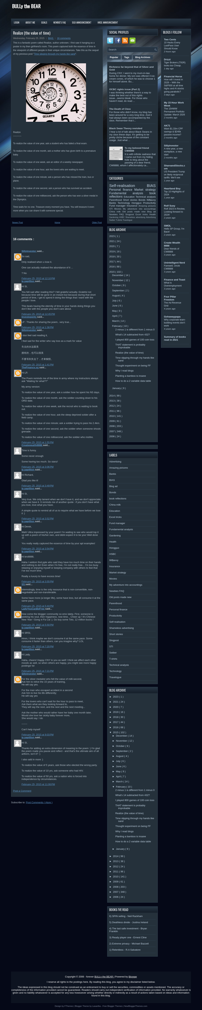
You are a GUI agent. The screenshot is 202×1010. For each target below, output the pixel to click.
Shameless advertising (135, 217)
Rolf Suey (169, 205)
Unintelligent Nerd (174, 262)
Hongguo (137, 203)
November (118, 280)
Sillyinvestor (29, 251)
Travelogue (127, 220)
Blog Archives (142, 57)
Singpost (130, 214)
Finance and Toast (174, 279)
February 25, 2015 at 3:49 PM (38, 485)
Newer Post (17, 222)
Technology (125, 203)
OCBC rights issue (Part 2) (124, 89)
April (115, 316)
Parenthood (116, 200)
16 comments (63, 38)
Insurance (132, 205)
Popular (114, 57)
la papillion (28, 281)
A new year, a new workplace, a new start (173, 151)
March (116, 321)
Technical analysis (146, 196)
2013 (112, 400)
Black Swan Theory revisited (125, 128)
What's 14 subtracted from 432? (132, 334)
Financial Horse (173, 76)
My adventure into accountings (139, 208)
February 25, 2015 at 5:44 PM (38, 606)
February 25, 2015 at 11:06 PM (38, 784)
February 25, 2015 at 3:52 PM (38, 518)
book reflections (117, 498)
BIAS (51, 38)
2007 (112, 431)
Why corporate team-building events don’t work (175, 322)
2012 (112, 405)
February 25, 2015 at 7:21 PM (38, 671)
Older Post (97, 222)
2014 (112, 395)
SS (23, 584)
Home (57, 222)
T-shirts (119, 220)
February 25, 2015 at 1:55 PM (38, 442)
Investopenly (29, 316)
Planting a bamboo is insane (130, 375)
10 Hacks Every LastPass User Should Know (172, 45)
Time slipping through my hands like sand (54, 54)
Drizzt (167, 59)
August (116, 295)
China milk (115, 211)
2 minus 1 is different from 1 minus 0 (134, 329)
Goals (44, 22)
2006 (112, 436)
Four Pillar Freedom (170, 298)
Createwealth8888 (32, 445)
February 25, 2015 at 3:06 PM (38, 466)
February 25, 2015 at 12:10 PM (38, 278)
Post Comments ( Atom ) (39, 802)
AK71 (167, 125)
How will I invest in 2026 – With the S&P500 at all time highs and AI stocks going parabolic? (174, 85)
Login (16, 22)
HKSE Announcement (108, 22)
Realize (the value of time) (31, 33)
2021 (112, 241)
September (118, 290)
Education (130, 196)
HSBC (122, 217)
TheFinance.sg (30, 367)
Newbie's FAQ (59, 22)
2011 (112, 411)
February (117, 326)
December (118, 275)
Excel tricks (143, 214)
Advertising (151, 217)
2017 (112, 261)
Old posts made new (134, 211)
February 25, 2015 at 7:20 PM (38, 646)
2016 (112, 266)
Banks (113, 203)
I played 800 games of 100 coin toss (134, 339)
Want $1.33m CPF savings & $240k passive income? (173, 131)
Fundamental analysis (129, 193)
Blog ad (151, 211)
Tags (126, 57)
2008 (112, 426)
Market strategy (145, 189)
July (114, 300)
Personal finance (121, 189)
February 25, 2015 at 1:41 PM (38, 364)
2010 (112, 416)
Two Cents (170, 39)
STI (111, 208)
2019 (112, 251)
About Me (30, 22)
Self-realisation (128, 185)
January (117, 388)
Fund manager (118, 205)
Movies (118, 208)
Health (152, 214)
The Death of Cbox (120, 109)
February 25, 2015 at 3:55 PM (38, 581)
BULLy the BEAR (26, 6)
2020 (112, 246)
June (115, 305)
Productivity (149, 203)
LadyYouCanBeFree (33, 608)
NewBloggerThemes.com (135, 1006)
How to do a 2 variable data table (133, 380)
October (117, 285)
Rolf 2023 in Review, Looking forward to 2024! (174, 211)
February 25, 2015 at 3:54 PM (38, 548)
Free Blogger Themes (112, 1006)
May (114, 310)
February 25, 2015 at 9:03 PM (38, 734)
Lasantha (96, 1006)
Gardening (114, 217)
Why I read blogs (124, 370)
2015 (112, 271)
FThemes (69, 1006)
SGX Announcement (81, 22)
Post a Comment (22, 790)
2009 (112, 421)
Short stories (130, 200)
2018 (112, 256)
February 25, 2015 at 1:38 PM (38, 327)
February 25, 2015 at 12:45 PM (38, 314)
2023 (112, 236)
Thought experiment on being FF (133, 365)
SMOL (167, 225)
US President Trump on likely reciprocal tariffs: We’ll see (174, 174)
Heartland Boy (172, 188)
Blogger (133, 976)
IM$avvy (151, 200)
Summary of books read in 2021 (175, 338)
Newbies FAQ (117, 214)
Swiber (112, 220)
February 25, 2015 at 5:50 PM (38, 624)
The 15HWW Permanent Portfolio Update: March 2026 (174, 111)
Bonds (142, 200)
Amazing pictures (147, 206)
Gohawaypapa (172, 316)
